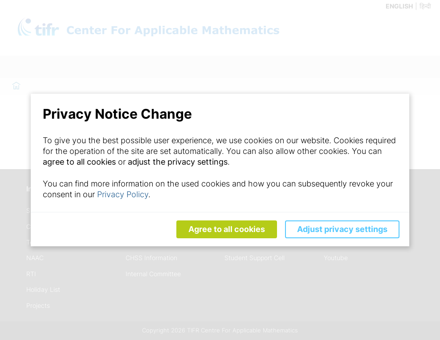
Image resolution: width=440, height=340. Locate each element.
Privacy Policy (122, 194)
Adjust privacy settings (342, 229)
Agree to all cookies (226, 229)
